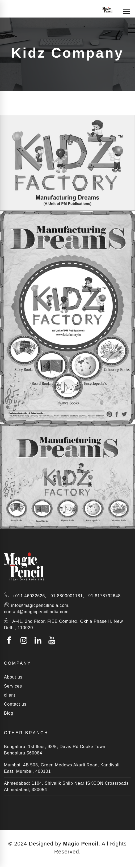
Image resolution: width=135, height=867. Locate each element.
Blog (8, 713)
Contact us (15, 704)
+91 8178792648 (103, 596)
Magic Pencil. (81, 844)
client (9, 695)
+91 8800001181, (66, 596)
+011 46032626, (29, 596)
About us (13, 677)
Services (13, 686)
